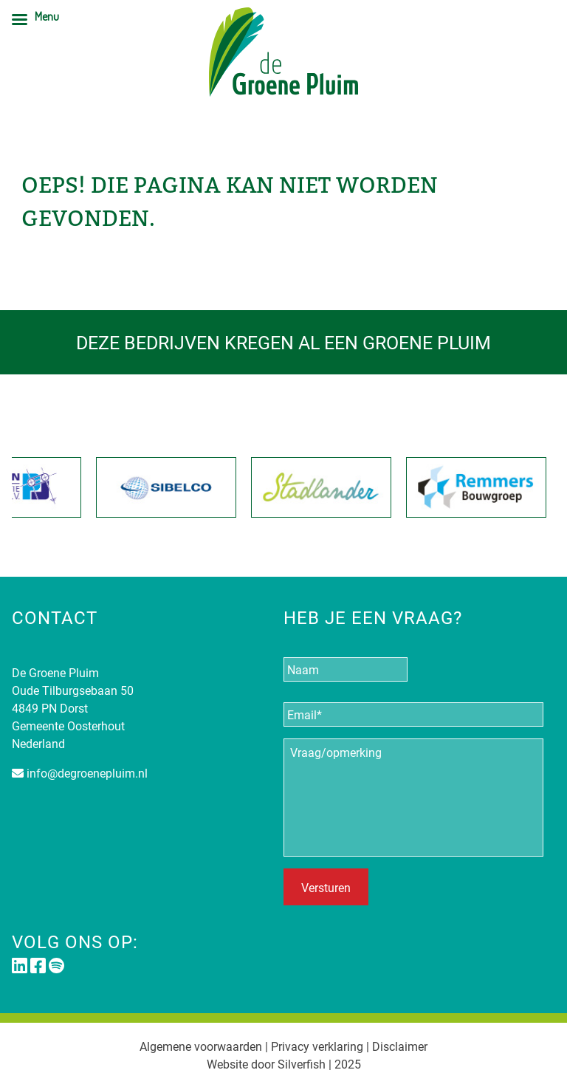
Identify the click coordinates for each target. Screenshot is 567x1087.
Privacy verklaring (317, 1046)
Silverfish (302, 1063)
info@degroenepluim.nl (87, 773)
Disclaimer (399, 1046)
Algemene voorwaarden (201, 1046)
